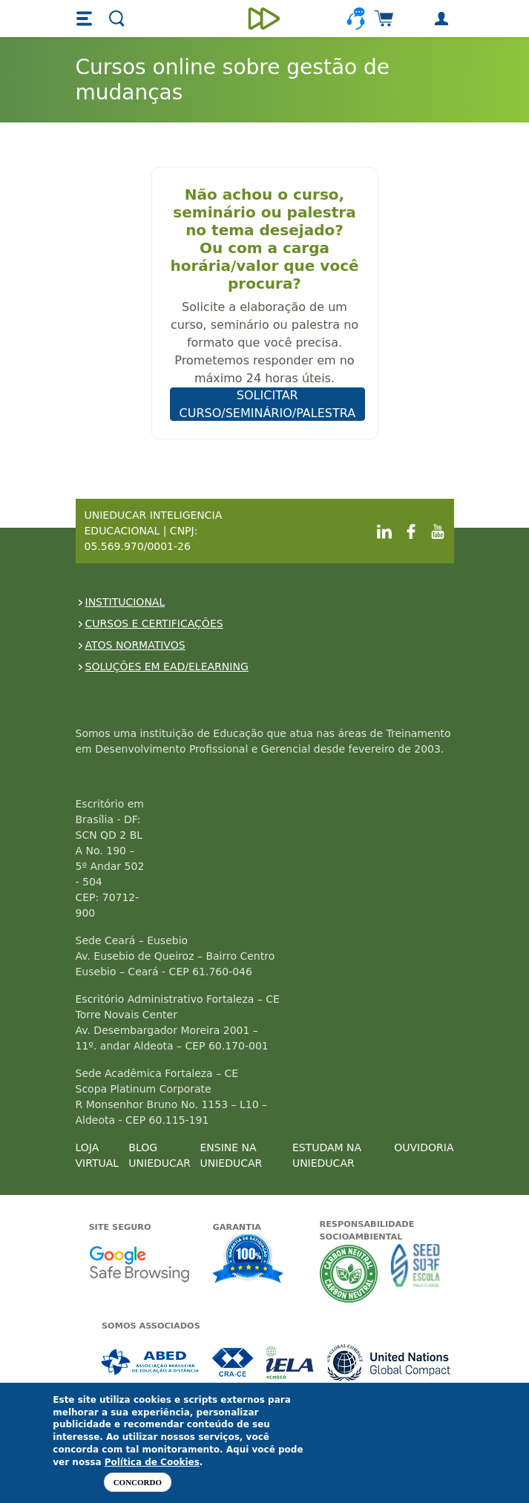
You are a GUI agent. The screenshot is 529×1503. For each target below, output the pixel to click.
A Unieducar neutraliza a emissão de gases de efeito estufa (349, 1273)
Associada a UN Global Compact (389, 1362)
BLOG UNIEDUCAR (159, 1155)
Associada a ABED (151, 1362)
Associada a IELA (290, 1362)
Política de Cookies (152, 1462)
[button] (86, 18)
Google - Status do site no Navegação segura (139, 1263)
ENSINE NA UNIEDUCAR (231, 1155)
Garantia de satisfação (248, 1260)
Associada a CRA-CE (233, 1362)
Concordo (138, 1482)
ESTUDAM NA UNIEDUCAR (326, 1155)
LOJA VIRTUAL (97, 1155)
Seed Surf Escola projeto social (415, 1273)
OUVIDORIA (423, 1147)
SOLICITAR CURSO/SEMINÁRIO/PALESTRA (268, 404)
